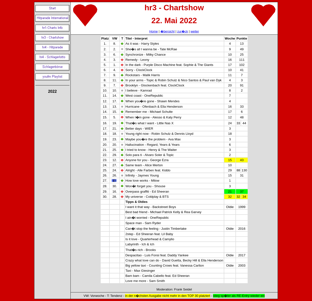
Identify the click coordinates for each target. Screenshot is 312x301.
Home (153, 31)
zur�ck (182, 31)
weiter (195, 31)
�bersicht (167, 31)
